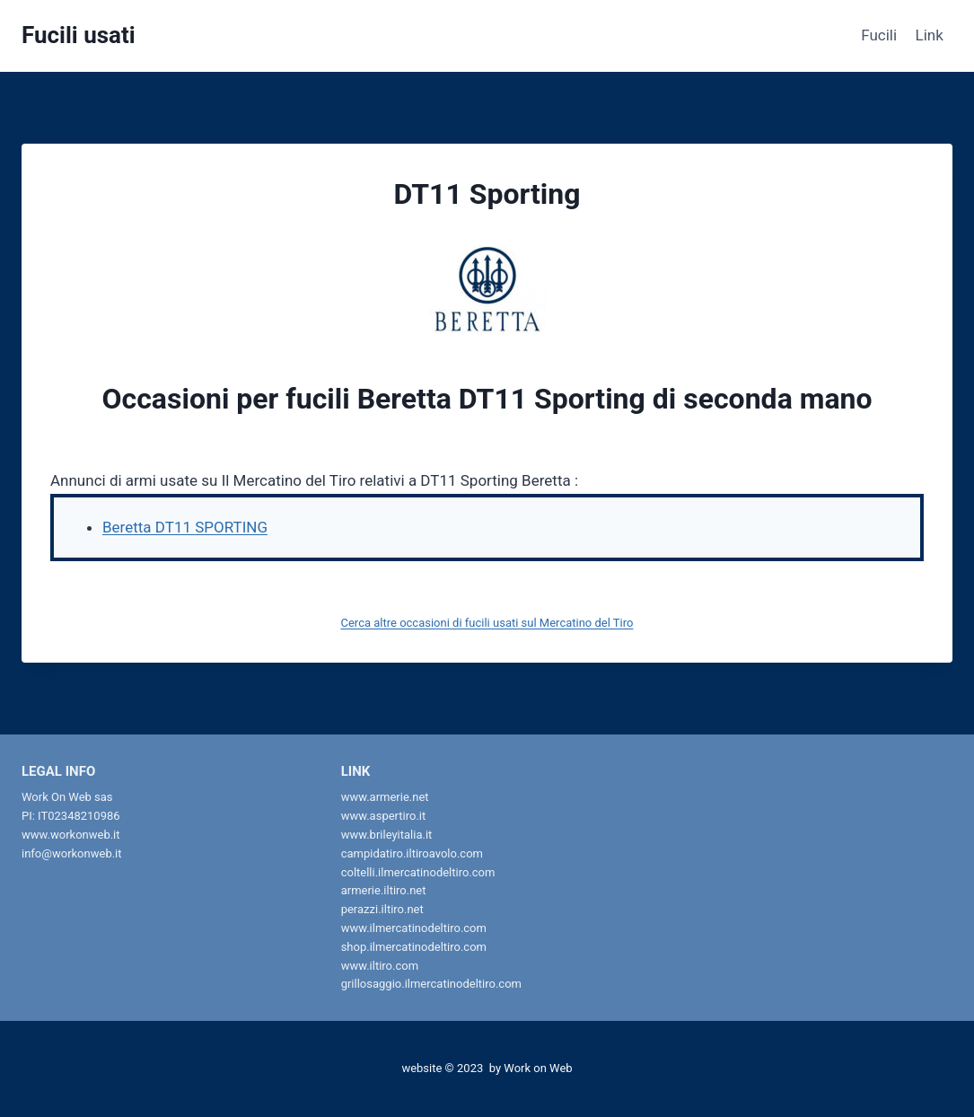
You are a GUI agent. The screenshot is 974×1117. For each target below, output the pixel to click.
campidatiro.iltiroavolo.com (412, 853)
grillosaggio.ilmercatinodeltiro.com (431, 983)
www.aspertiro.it (383, 815)
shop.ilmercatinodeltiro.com (414, 947)
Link (929, 35)
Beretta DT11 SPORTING (185, 527)
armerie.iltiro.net (383, 890)
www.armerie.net (385, 797)
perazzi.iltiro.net (382, 909)
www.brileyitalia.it (387, 834)
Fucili (879, 35)
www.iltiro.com (379, 965)
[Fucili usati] (79, 35)
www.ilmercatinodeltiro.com (414, 928)
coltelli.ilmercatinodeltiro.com (418, 872)
